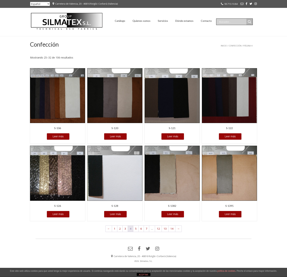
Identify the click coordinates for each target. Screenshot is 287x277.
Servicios (163, 20)
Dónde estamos (184, 20)
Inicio (224, 45)
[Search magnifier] (249, 22)
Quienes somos (141, 20)
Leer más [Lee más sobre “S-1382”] (172, 214)
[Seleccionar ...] (40, 4)
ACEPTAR (143, 275)
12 (158, 228)
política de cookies (226, 271)
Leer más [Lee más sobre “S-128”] (115, 214)
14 (171, 228)
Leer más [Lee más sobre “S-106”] (58, 136)
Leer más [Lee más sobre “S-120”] (115, 136)
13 (165, 228)
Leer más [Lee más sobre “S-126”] (58, 214)
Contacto (206, 20)
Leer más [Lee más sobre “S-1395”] (230, 214)
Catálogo (120, 20)
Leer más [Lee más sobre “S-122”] (230, 136)
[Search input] (232, 22)
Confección (235, 45)
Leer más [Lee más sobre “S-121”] (172, 136)
